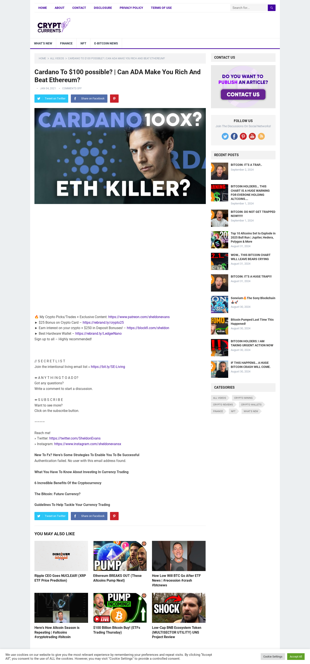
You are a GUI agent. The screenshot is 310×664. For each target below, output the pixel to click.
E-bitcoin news (106, 43)
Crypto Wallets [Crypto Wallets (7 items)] (251, 404)
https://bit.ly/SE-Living (108, 367)
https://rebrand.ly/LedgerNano (98, 333)
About (60, 7)
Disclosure (103, 7)
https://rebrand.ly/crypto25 (103, 322)
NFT (83, 43)
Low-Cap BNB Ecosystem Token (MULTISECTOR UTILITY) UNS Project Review (176, 632)
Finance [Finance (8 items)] (218, 411)
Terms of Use (161, 7)
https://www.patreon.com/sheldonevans (139, 317)
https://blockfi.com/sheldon (148, 328)
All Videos (57, 58)
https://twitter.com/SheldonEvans (75, 438)
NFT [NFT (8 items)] (233, 411)
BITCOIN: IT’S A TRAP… (246, 164)
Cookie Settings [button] (272, 656)
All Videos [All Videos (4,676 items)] (219, 398)
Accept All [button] (296, 656)
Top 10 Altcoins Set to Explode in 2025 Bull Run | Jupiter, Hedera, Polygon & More (253, 237)
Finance (66, 43)
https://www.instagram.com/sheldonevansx (87, 444)
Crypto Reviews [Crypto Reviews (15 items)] (223, 404)
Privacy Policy (131, 7)
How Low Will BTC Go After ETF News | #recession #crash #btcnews (176, 580)
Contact (79, 7)
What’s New (43, 43)
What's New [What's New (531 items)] (251, 411)
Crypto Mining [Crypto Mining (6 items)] (243, 398)
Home (42, 7)
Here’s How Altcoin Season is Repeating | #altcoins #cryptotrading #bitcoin (56, 632)
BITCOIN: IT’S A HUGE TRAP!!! (251, 276)
